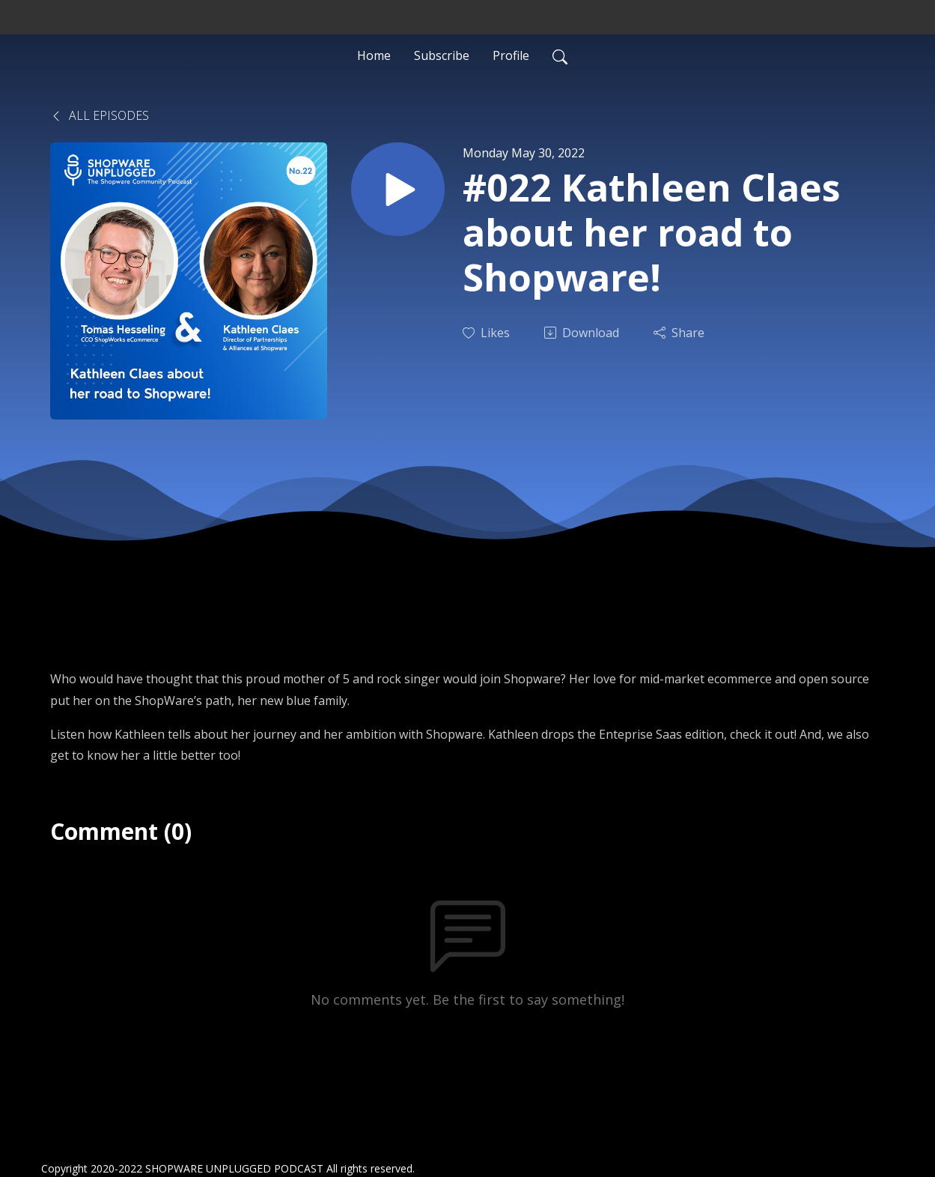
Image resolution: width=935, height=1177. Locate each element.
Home (374, 55)
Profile (511, 55)
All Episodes (99, 115)
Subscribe (441, 55)
